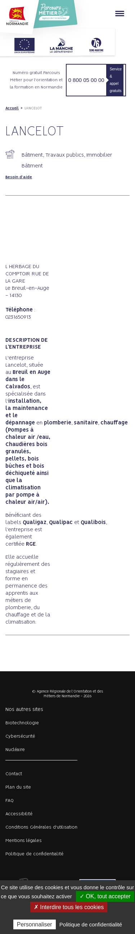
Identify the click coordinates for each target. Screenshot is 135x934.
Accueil (12, 108)
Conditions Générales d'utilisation (41, 827)
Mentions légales (23, 840)
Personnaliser (34, 924)
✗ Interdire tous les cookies (69, 907)
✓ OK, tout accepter (105, 896)
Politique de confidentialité (34, 854)
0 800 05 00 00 (86, 80)
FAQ (9, 800)
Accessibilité (18, 814)
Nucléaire (15, 749)
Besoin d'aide (18, 177)
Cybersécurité (20, 736)
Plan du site (18, 787)
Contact (13, 774)
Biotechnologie (22, 723)
